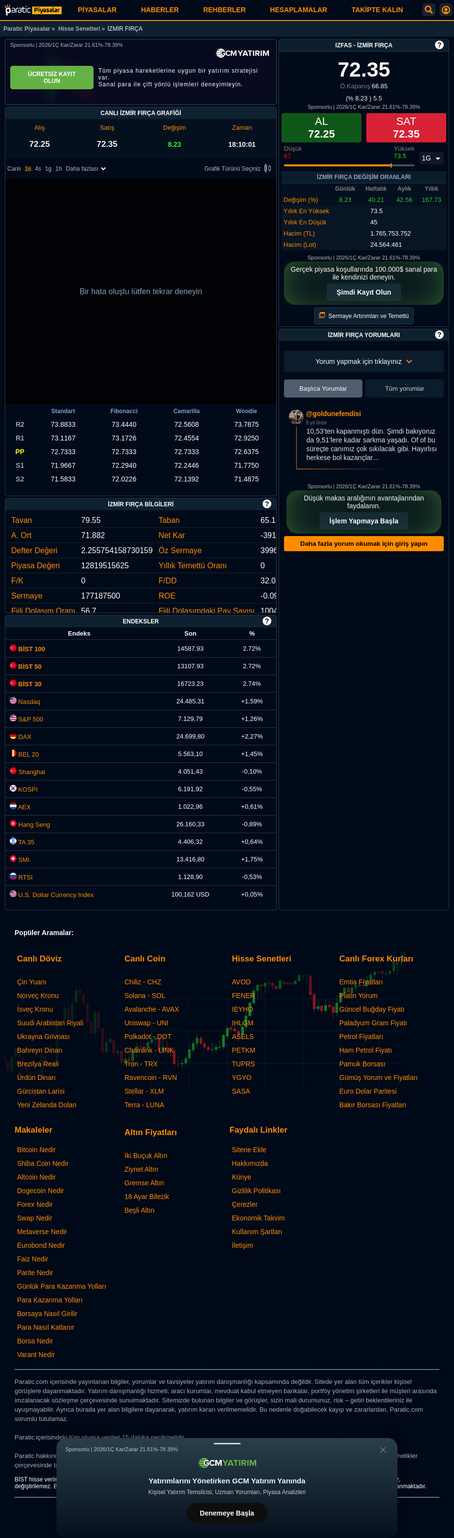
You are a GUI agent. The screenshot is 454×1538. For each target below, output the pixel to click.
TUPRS (243, 1064)
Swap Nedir (34, 1218)
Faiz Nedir (32, 1259)
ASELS (243, 1036)
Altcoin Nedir (36, 1177)
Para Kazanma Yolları (50, 1300)
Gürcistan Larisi (40, 1091)
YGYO (241, 1077)
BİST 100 (27, 649)
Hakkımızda (250, 1163)
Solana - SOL (145, 995)
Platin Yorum (359, 995)
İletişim (242, 1245)
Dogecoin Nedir (40, 1191)
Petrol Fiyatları (361, 1036)
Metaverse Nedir (42, 1232)
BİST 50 (25, 666)
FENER (243, 995)
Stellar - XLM (144, 1091)
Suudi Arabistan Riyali (50, 1023)
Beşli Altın (139, 1210)
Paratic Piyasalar (26, 28)
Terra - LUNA (145, 1105)
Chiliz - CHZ (143, 982)
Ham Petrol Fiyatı (366, 1050)
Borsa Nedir (35, 1341)
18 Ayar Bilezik (147, 1196)
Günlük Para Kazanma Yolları (61, 1286)
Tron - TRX (141, 1064)
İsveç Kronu (35, 1009)
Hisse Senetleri (79, 28)
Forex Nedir (35, 1204)
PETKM (243, 1050)
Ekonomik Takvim (258, 1218)
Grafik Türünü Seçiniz (239, 169)
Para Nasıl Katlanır (46, 1327)
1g (48, 168)
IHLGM (242, 1023)
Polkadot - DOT (148, 1036)
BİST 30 (25, 684)
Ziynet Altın (141, 1169)
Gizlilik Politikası (256, 1191)
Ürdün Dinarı (36, 1077)
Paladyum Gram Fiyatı (373, 1023)
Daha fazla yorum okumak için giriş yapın (363, 543)
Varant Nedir (36, 1354)
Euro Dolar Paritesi (368, 1091)
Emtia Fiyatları (361, 982)
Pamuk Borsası (363, 1064)
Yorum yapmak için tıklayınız (364, 361)
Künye (241, 1177)
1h (59, 168)
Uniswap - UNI (147, 1023)
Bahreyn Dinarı (39, 1050)
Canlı (14, 168)
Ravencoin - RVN (151, 1077)
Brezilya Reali (38, 1064)
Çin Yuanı (31, 982)
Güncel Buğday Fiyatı (372, 1009)
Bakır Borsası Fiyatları (373, 1105)
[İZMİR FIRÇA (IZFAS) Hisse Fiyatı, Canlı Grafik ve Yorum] (33, 10)
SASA (241, 1091)
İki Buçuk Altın (146, 1155)
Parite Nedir (35, 1273)
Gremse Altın (144, 1183)
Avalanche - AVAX (152, 1009)
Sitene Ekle (249, 1150)
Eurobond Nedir (41, 1245)
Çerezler (245, 1204)
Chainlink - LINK (149, 1050)
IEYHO (242, 1009)
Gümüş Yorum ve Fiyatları (379, 1077)
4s (38, 168)
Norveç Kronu (38, 995)
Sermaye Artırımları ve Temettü (364, 316)
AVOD (241, 982)
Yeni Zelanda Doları (46, 1105)
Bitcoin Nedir (36, 1150)
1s (28, 168)
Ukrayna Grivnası (43, 1036)
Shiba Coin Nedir (43, 1163)
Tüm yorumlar (404, 388)
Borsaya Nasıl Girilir (47, 1314)
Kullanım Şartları (257, 1232)
